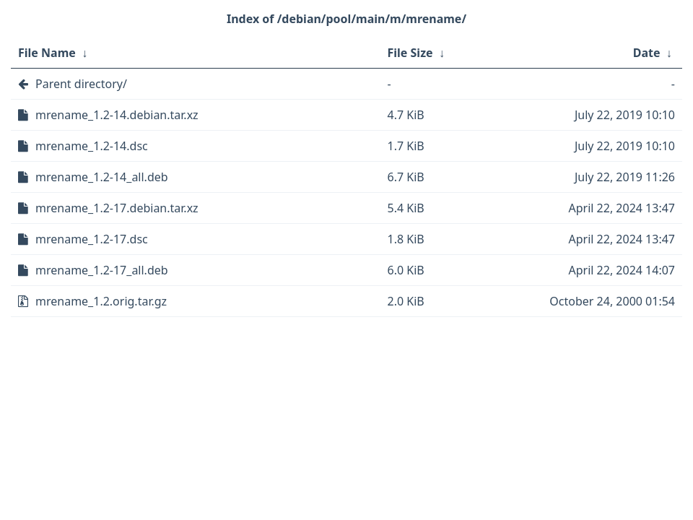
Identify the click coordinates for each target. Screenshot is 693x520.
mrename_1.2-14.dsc (91, 146)
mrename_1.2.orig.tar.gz (101, 301)
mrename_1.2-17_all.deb (101, 270)
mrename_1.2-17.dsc (91, 239)
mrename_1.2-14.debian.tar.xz (117, 115)
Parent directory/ (81, 84)
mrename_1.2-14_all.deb (101, 177)
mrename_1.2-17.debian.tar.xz (117, 208)
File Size (410, 53)
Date (647, 53)
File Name (47, 53)
